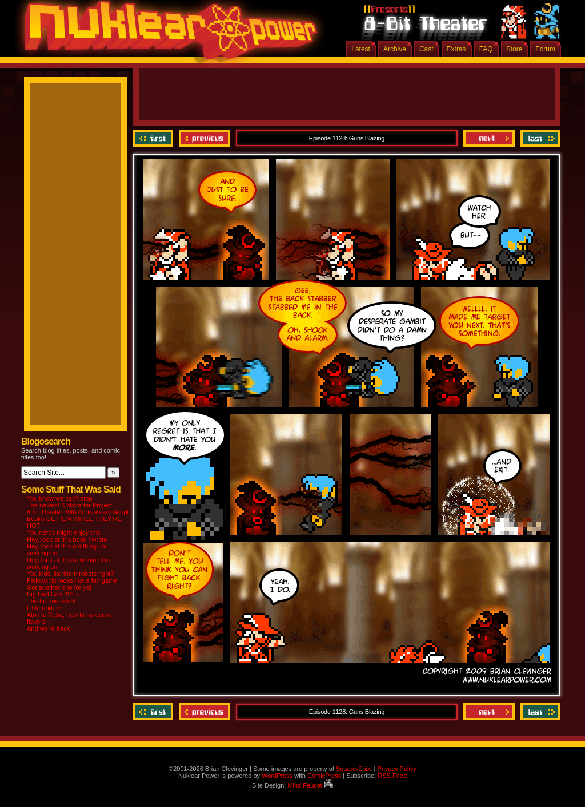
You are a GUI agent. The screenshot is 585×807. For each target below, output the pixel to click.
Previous (204, 138)
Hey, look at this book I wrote (67, 539)
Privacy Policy (396, 768)
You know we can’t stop (60, 498)
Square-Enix (353, 768)
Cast (426, 49)
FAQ (486, 49)
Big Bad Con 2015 (52, 594)
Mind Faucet (310, 785)
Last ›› (539, 138)
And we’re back (48, 628)
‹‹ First (154, 138)
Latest (360, 49)
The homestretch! (51, 601)
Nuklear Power (166, 34)
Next (489, 138)
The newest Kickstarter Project (69, 505)
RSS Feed (392, 775)
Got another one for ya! (59, 587)
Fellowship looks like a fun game (72, 580)
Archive (394, 49)
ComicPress (324, 775)
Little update (44, 607)
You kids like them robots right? (70, 573)
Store (514, 49)
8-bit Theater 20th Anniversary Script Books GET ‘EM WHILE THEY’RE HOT (78, 519)
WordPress (277, 775)
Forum (545, 49)
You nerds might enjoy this (64, 532)
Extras (456, 49)
